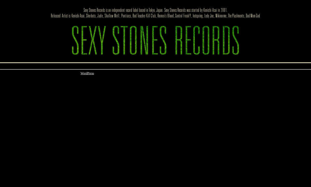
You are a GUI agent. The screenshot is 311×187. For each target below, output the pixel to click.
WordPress (87, 73)
